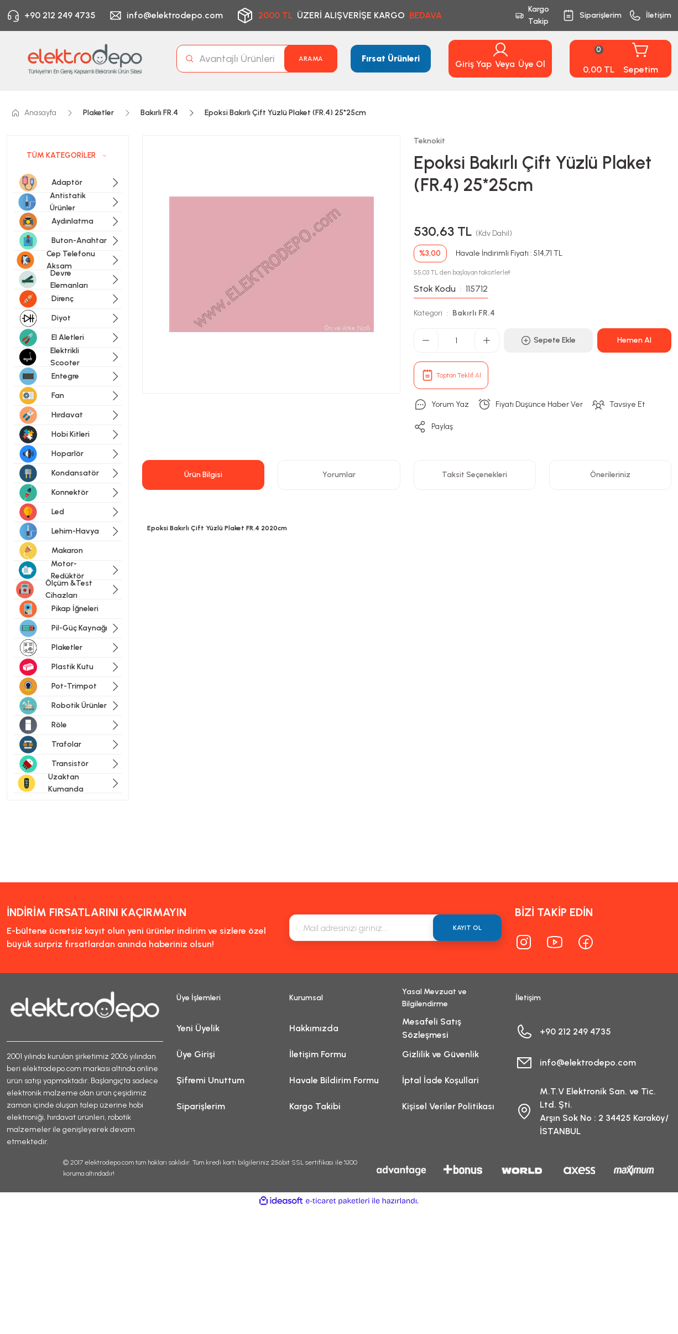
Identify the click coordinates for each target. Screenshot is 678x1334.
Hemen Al (634, 340)
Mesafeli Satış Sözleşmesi (431, 1028)
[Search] (257, 59)
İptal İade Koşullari (440, 1080)
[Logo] (85, 59)
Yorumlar (339, 474)
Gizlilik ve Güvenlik (440, 1054)
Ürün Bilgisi (203, 474)
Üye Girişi (195, 1054)
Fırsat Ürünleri (391, 58)
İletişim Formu (317, 1054)
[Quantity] (456, 340)
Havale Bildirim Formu (334, 1080)
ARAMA (311, 59)
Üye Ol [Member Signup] (531, 64)
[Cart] (620, 58)
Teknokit (429, 141)
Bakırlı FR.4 (473, 313)
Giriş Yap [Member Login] (473, 64)
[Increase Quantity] (486, 340)
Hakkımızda (313, 1028)
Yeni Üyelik (198, 1028)
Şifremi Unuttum (210, 1080)
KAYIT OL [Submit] (467, 928)
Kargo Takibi (315, 1106)
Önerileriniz (610, 474)
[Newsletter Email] (395, 927)
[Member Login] (500, 49)
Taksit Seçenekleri (474, 474)
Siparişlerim (200, 1106)
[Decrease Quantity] (426, 340)
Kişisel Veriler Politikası (448, 1106)
